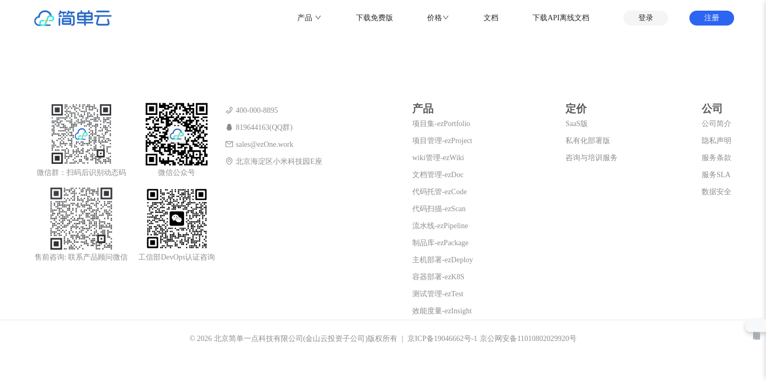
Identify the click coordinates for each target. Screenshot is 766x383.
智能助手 (756, 325)
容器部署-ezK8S (438, 277)
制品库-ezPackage (440, 243)
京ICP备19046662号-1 (442, 339)
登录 (645, 18)
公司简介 (716, 124)
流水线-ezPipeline (440, 226)
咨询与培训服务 (591, 158)
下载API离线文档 (560, 18)
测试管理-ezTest (437, 294)
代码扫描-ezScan (438, 209)
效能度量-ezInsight (442, 311)
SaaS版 (576, 124)
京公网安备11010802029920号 (528, 339)
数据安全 (716, 192)
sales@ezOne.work (259, 144)
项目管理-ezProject (442, 141)
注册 (711, 18)
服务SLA (716, 175)
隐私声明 (716, 141)
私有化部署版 (587, 141)
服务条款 (716, 158)
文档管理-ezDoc (437, 175)
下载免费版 (374, 18)
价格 (434, 18)
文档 (491, 18)
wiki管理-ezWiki (438, 158)
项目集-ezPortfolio (441, 124)
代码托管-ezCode (439, 192)
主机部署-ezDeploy (442, 260)
